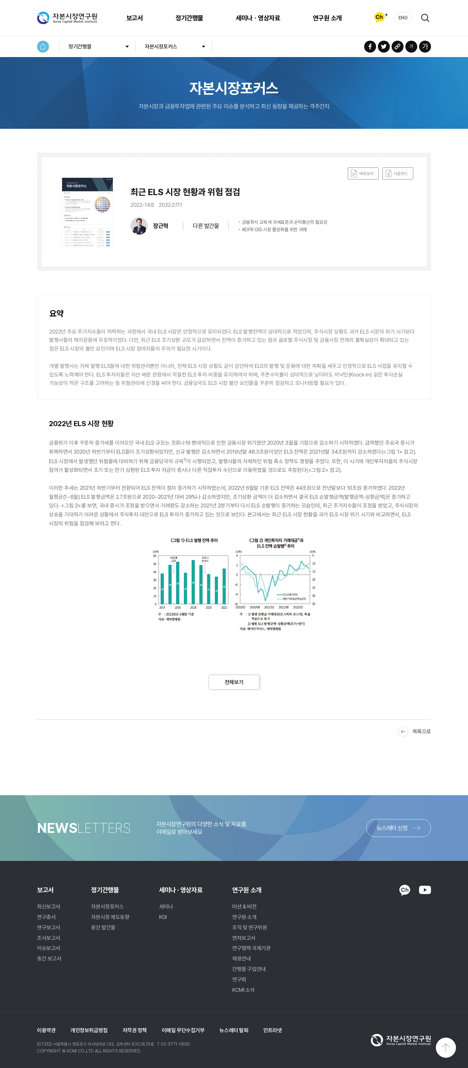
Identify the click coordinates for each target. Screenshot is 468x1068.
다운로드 (398, 173)
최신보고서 (48, 906)
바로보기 (363, 173)
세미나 (166, 906)
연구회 (239, 979)
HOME (43, 47)
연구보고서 (48, 927)
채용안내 (241, 958)
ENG (403, 17)
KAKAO (404, 890)
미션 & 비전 (244, 906)
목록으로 (421, 731)
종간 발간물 (103, 927)
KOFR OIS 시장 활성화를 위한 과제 (274, 229)
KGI (163, 917)
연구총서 (46, 917)
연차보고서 (243, 938)
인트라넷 (272, 1030)
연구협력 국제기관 (251, 948)
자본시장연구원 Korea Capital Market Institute (67, 18)
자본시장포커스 (161, 46)
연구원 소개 (326, 18)
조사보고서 (48, 938)
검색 (425, 17)
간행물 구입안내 (249, 969)
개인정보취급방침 (88, 1030)
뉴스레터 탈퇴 (233, 1030)
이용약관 (46, 1030)
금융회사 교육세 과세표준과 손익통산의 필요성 (284, 222)
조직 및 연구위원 (249, 927)
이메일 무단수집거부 (183, 1030)
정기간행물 (188, 18)
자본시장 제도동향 (110, 917)
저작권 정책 (135, 1030)
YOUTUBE (425, 890)
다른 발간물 (206, 225)
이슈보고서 (48, 948)
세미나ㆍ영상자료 (257, 18)
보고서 (133, 18)
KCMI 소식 (243, 990)
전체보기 (234, 682)
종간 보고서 (49, 958)
